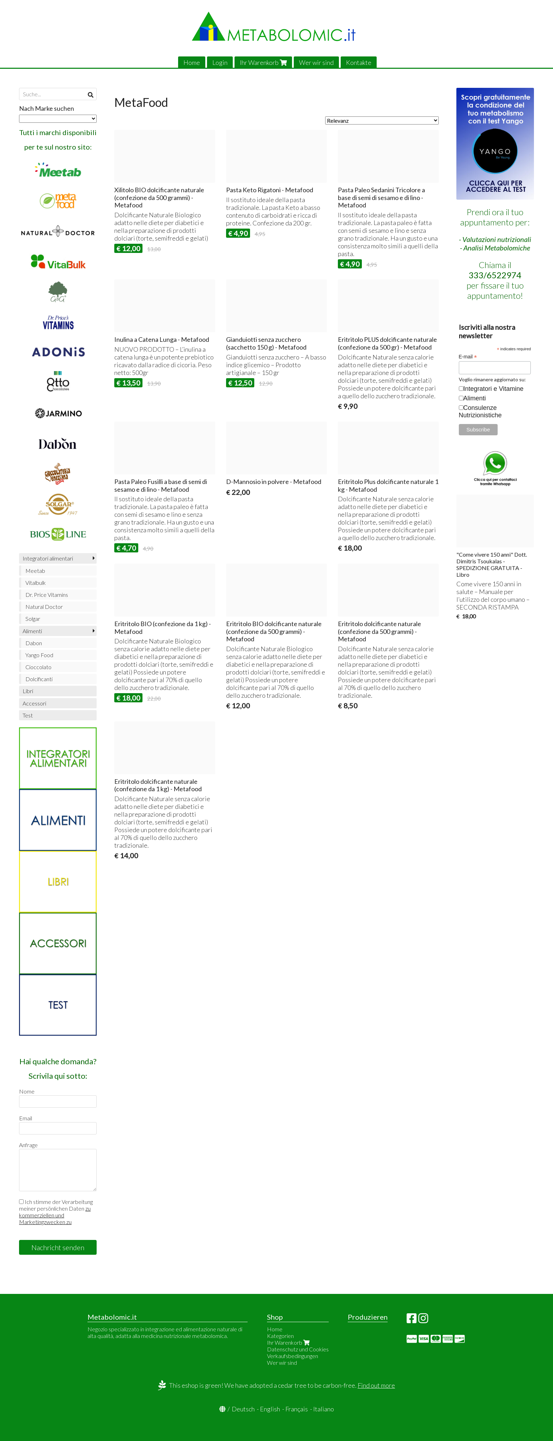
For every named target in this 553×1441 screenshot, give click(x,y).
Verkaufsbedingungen (292, 1355)
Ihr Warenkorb (263, 62)
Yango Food (39, 655)
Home (191, 62)
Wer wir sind (316, 62)
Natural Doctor (44, 606)
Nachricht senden (57, 1247)
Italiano (323, 1409)
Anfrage (28, 1145)
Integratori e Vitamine (493, 388)
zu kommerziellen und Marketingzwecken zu (55, 1215)
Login (219, 62)
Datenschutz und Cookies (298, 1349)
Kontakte (358, 62)
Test (28, 715)
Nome (27, 1091)
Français (296, 1409)
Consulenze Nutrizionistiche (480, 411)
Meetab (35, 570)
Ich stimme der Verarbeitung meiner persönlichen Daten (56, 1211)
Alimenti (32, 631)
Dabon (33, 643)
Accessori (34, 703)
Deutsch (243, 1409)
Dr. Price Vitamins (46, 594)
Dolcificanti (39, 679)
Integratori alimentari (48, 558)
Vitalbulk (35, 582)
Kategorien (280, 1335)
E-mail (468, 356)
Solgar (32, 618)
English (270, 1409)
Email (25, 1118)
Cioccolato (38, 667)
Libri (28, 691)
